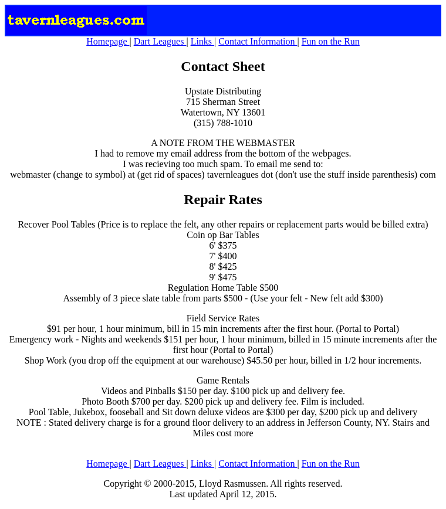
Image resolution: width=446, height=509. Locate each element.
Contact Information (257, 41)
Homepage (107, 41)
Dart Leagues (160, 41)
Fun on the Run (331, 41)
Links (202, 41)
